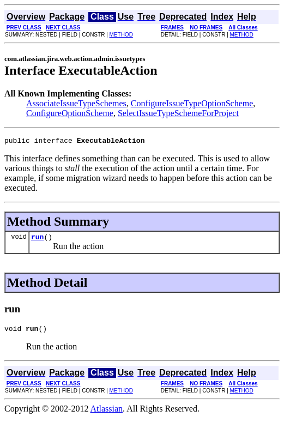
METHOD (121, 35)
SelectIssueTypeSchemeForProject (178, 113)
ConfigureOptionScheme (69, 113)
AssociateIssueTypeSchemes (76, 103)
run (37, 240)
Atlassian (106, 413)
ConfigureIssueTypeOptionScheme (192, 103)
